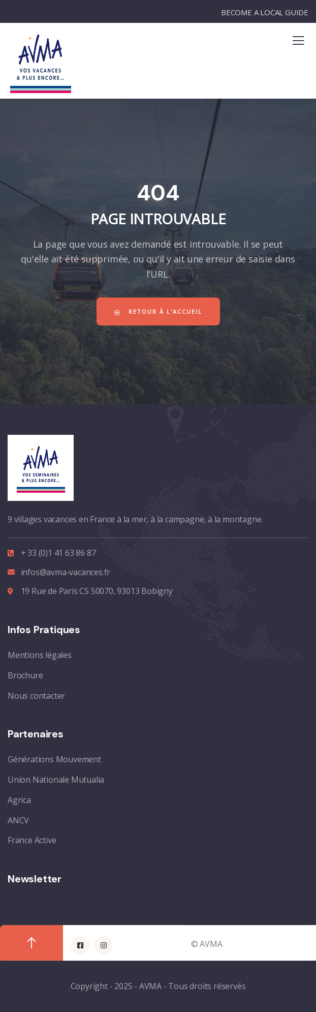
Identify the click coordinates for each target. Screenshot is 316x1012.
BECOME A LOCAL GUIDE (264, 12)
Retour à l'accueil (158, 311)
